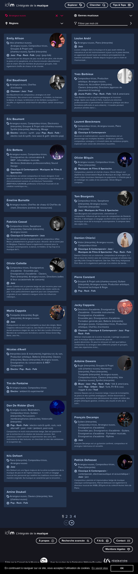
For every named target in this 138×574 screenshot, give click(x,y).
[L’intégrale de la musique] (26, 5)
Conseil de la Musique (28, 562)
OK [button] (122, 568)
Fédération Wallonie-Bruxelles (87, 562)
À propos (46, 540)
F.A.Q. (103, 540)
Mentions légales (117, 549)
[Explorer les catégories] (75, 5)
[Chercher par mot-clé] (97, 5)
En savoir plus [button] (100, 568)
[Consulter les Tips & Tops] (121, 5)
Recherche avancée (75, 540)
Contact (123, 540)
